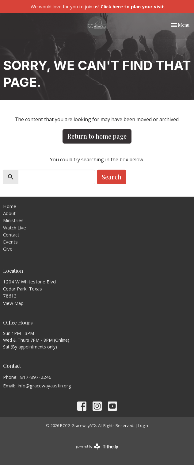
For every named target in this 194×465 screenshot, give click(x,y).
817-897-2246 (35, 377)
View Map (13, 303)
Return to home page (97, 136)
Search (111, 177)
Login (143, 425)
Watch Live (14, 228)
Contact (11, 235)
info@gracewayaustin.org (44, 385)
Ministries (13, 220)
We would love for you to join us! (98, 6)
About (9, 213)
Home (9, 206)
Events (10, 242)
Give (8, 249)
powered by (97, 446)
